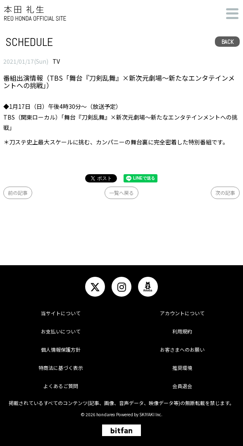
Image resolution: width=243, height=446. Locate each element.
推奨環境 (182, 367)
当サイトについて (61, 313)
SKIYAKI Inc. (150, 414)
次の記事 (225, 192)
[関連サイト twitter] (95, 287)
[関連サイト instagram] (121, 287)
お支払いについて (61, 331)
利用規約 (182, 331)
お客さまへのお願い (182, 349)
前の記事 (18, 192)
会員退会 (182, 385)
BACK (227, 42)
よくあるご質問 (60, 385)
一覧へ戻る (121, 192)
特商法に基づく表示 (60, 367)
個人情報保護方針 (61, 349)
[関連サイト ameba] (148, 287)
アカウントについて (182, 313)
